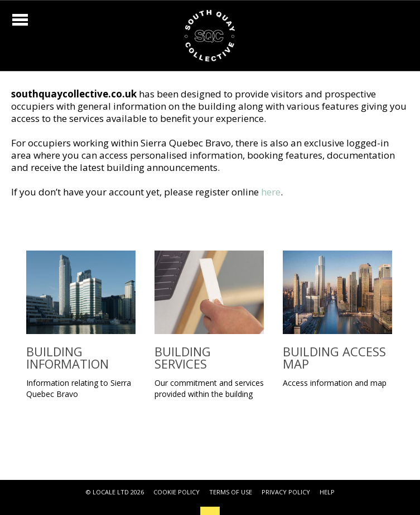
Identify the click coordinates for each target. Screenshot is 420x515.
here (271, 191)
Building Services (183, 357)
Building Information (67, 357)
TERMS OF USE (230, 492)
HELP (327, 492)
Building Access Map (334, 357)
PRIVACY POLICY (286, 492)
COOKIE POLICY (176, 492)
